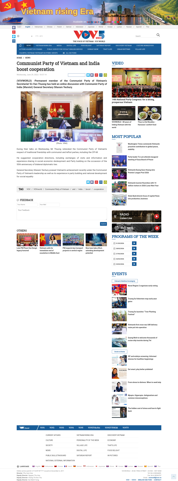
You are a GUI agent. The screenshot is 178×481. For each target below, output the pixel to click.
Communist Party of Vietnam (57, 189)
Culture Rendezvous (145, 45)
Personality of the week (88, 440)
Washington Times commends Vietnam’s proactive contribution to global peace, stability (144, 146)
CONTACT (157, 480)
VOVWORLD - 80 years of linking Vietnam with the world (121, 124)
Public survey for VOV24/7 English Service (65, 49)
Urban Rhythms (123, 49)
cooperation (99, 189)
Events (119, 273)
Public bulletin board (56, 455)
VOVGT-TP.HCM (111, 428)
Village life (140, 49)
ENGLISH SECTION (145, 480)
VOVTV (126, 428)
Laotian (119, 27)
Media (59, 45)
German (68, 27)
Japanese (91, 27)
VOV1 (42, 428)
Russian (129, 27)
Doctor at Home (119, 352)
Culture (49, 440)
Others (22, 230)
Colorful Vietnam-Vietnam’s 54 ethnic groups (38, 53)
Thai (147, 27)
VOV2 (52, 428)
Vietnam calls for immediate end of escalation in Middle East (49, 250)
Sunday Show (93, 49)
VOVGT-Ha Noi (94, 428)
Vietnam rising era (44, 45)
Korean (110, 27)
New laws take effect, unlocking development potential (95, 250)
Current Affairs (53, 435)
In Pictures (113, 455)
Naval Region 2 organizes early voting (143, 286)
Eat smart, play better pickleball (140, 369)
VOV (28, 189)
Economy (112, 440)
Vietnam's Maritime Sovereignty (124, 281)
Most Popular (126, 136)
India (80, 189)
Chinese (50, 27)
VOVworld (38, 189)
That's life (107, 49)
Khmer (101, 27)
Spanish (139, 27)
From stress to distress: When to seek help (144, 382)
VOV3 (61, 428)
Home (19, 58)
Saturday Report (104, 45)
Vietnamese (39, 27)
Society (49, 445)
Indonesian (79, 27)
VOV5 (80, 428)
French (59, 27)
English (27, 27)
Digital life (71, 45)
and (73, 189)
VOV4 (71, 428)
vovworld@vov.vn (155, 478)
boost (88, 189)
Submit (103, 224)
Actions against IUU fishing (30, 49)
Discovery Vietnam (124, 45)
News (29, 45)
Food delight (86, 45)
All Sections (69, 53)
